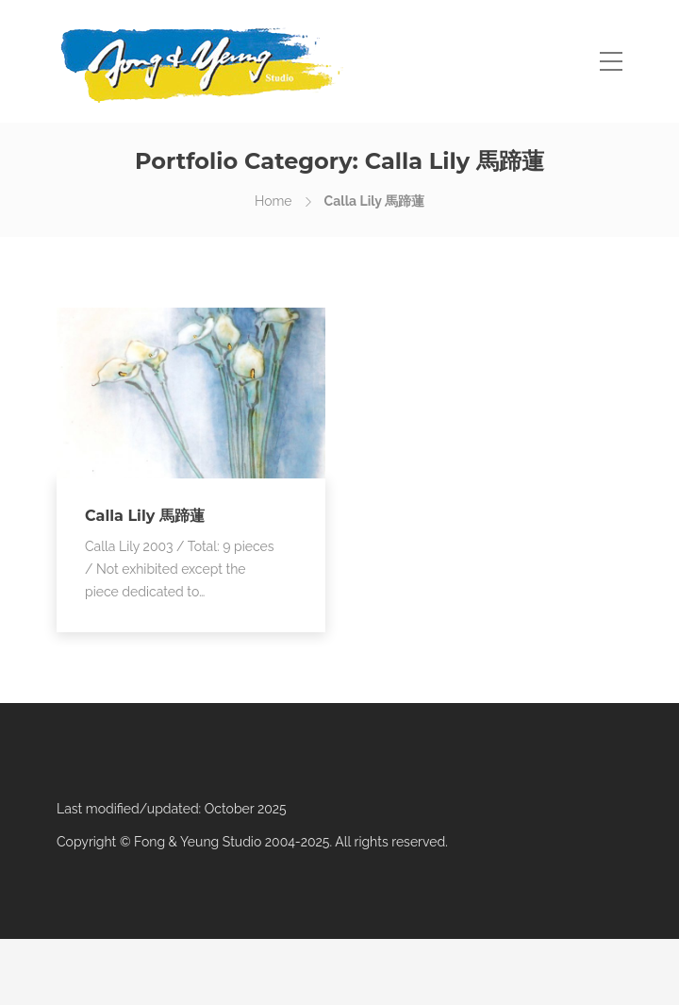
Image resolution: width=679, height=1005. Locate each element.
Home (273, 201)
